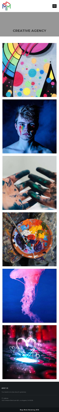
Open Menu (54, 6)
